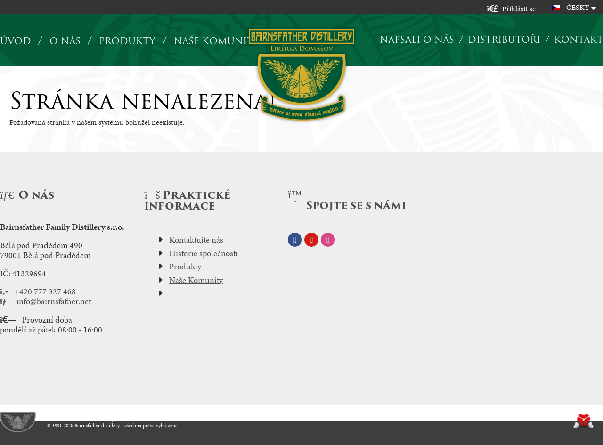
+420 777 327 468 (38, 291)
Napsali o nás (417, 39)
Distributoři (504, 39)
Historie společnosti (203, 253)
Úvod (302, 74)
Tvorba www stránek (583, 421)
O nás (65, 41)
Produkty (127, 41)
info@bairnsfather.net (45, 301)
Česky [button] (577, 7)
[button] (511, 8)
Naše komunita (216, 41)
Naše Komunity (196, 280)
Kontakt (578, 39)
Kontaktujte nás (196, 239)
